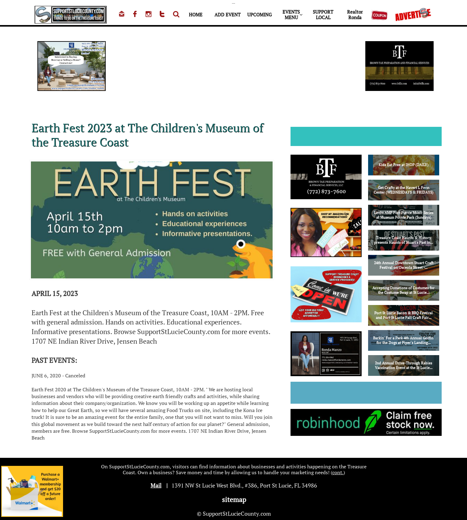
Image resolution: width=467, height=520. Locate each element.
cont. (337, 472)
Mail (156, 485)
